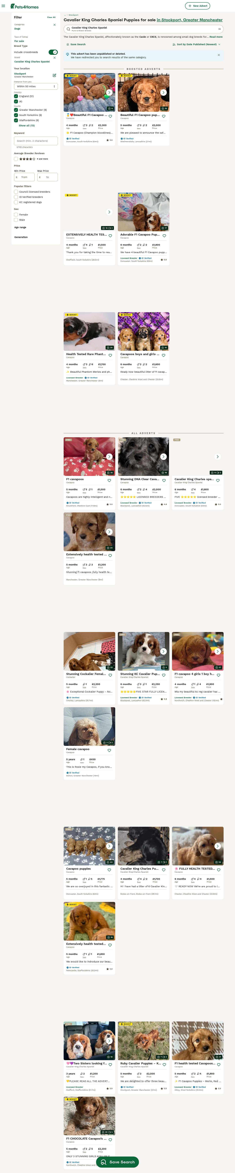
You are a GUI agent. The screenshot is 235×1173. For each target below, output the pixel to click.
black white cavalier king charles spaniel (196, 1159)
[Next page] (158, 869)
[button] (89, 143)
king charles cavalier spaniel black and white (198, 1114)
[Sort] (197, 95)
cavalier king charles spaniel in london (33, 1086)
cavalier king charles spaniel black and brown (73, 1138)
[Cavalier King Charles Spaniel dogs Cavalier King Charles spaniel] (198, 343)
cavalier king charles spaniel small (157, 1141)
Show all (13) (27, 256)
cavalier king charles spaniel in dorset (33, 1150)
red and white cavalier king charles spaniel (156, 1095)
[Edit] (54, 206)
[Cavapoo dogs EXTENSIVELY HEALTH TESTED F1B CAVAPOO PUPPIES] (198, 143)
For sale (22, 94)
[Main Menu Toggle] (3, 6)
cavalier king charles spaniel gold (73, 1156)
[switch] (36, 115)
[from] (24, 308)
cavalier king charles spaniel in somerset (33, 1141)
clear (52, 122)
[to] (47, 308)
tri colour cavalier (108, 1136)
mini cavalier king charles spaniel (71, 1114)
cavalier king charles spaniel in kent (33, 1114)
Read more (216, 87)
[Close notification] (219, 105)
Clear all (51, 68)
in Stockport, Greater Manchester (190, 70)
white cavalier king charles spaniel (197, 1086)
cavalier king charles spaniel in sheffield (33, 1132)
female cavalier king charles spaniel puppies (73, 1104)
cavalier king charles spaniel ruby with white (115, 1153)
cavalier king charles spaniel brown (157, 1150)
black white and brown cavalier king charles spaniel (200, 1141)
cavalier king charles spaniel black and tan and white (198, 1132)
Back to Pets (20, 74)
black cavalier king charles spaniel (156, 1104)
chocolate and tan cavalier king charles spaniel (117, 1144)
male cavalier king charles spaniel (71, 1095)
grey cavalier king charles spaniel (155, 1159)
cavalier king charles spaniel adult (115, 1114)
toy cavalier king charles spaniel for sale (117, 1104)
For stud (22, 102)
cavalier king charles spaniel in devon (33, 1123)
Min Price (19, 301)
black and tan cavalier (69, 1130)
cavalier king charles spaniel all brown (159, 1123)
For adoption (41, 94)
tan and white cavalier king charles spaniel (198, 1104)
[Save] (110, 167)
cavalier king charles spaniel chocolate (115, 1095)
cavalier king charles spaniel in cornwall (75, 1086)
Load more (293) (27, 192)
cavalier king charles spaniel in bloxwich (33, 1095)
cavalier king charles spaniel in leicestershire (33, 1159)
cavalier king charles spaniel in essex (33, 1104)
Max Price (43, 301)
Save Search (76, 94)
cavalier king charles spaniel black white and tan (198, 1095)
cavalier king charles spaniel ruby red (157, 1132)
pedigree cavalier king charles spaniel (158, 1114)
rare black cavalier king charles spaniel (200, 1150)
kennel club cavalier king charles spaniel (71, 1123)
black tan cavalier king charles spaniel (158, 1086)
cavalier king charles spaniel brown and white (115, 1123)
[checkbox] (16, 139)
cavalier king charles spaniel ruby (115, 1086)
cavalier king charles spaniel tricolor (198, 1123)
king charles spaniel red (112, 1130)
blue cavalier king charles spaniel (71, 1147)
